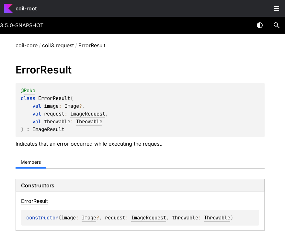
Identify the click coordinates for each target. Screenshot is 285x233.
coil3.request (58, 45)
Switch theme (259, 25)
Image (71, 106)
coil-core (27, 45)
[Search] (276, 25)
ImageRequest (87, 113)
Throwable (89, 121)
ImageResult (48, 129)
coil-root (26, 8)
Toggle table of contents (276, 8)
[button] (276, 25)
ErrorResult (54, 98)
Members (31, 162)
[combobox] (242, 25)
